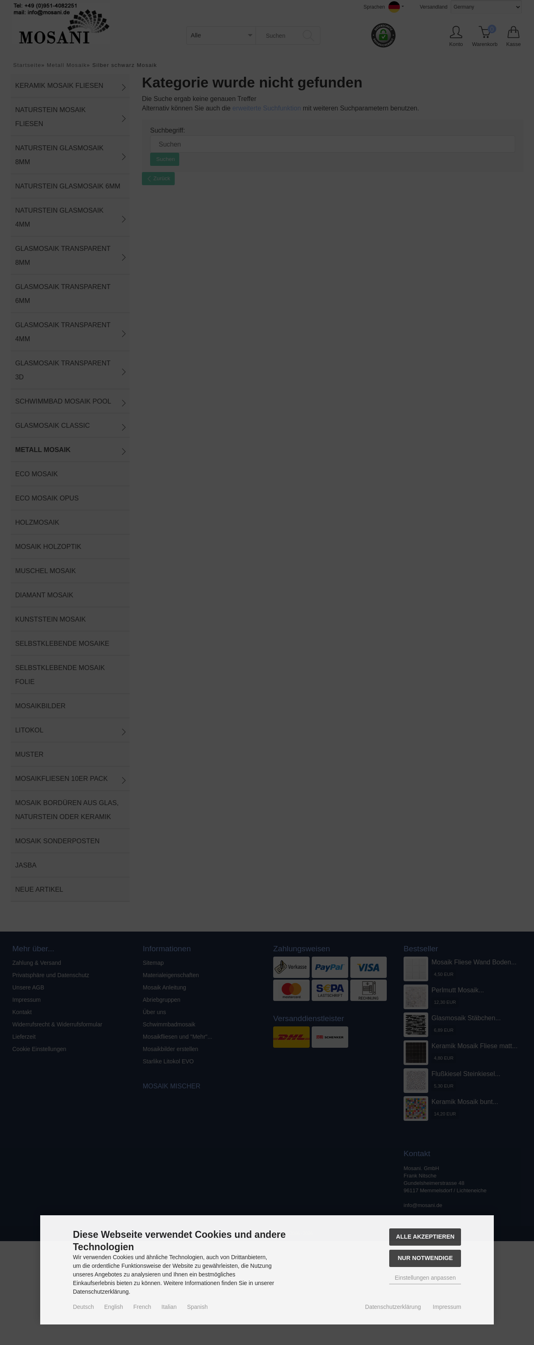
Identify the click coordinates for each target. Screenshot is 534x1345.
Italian (169, 1307)
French (142, 1307)
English (113, 1307)
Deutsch (83, 1307)
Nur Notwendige (425, 1258)
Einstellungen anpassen (425, 1277)
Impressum (447, 1307)
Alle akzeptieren (425, 1236)
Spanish (197, 1307)
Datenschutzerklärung (393, 1307)
